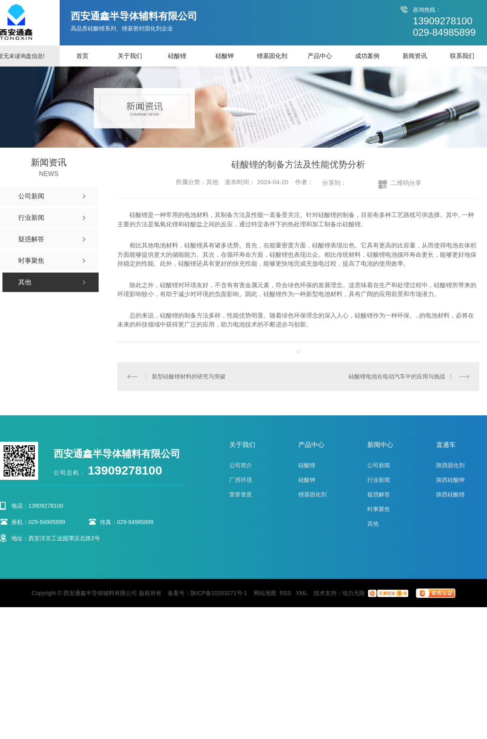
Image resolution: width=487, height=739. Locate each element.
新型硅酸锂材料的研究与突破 (189, 376)
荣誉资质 (240, 494)
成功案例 (367, 55)
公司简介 (240, 465)
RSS (286, 593)
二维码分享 (406, 182)
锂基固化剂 (272, 55)
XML (302, 593)
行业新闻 (378, 480)
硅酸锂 (177, 55)
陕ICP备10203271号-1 (218, 593)
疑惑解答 (378, 494)
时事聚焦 (378, 509)
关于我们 (130, 55)
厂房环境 (240, 480)
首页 (82, 55)
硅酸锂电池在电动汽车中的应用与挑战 (397, 376)
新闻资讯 (415, 55)
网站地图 (265, 593)
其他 (373, 523)
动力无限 (353, 593)
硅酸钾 (224, 55)
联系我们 (462, 55)
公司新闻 (378, 465)
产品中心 (320, 55)
